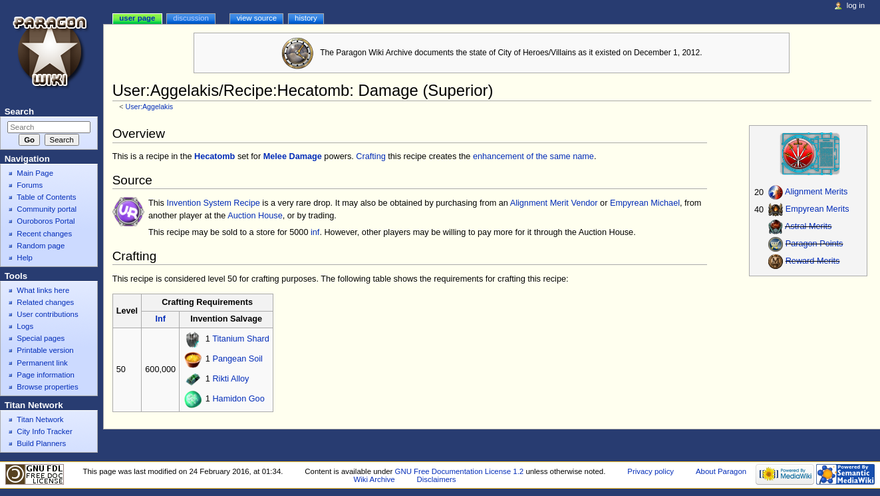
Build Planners (41, 443)
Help (25, 258)
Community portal (46, 209)
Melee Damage (292, 156)
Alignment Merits (816, 192)
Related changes (45, 302)
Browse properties (47, 387)
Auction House (255, 215)
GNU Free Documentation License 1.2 (459, 471)
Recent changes (44, 234)
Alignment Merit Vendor (554, 203)
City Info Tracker (44, 431)
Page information (45, 375)
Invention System (198, 203)
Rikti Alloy (230, 379)
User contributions (47, 314)
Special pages (41, 338)
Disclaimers (436, 479)
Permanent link (42, 363)
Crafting (370, 156)
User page (137, 18)
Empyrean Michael (645, 203)
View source (257, 18)
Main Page (35, 173)
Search (19, 112)
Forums (30, 185)
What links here (43, 290)
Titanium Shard (240, 339)
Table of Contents (46, 197)
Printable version (45, 350)
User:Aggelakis (149, 107)
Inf (160, 319)
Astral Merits (808, 227)
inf (315, 232)
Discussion (190, 18)
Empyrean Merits (817, 209)
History (306, 18)
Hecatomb (214, 156)
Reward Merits (813, 261)
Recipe (246, 203)
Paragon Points (814, 244)
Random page (41, 246)
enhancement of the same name (533, 156)
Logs (25, 326)
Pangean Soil (237, 359)
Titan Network (40, 419)
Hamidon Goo (238, 399)
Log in (856, 5)
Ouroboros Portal (45, 221)
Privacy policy (650, 471)
